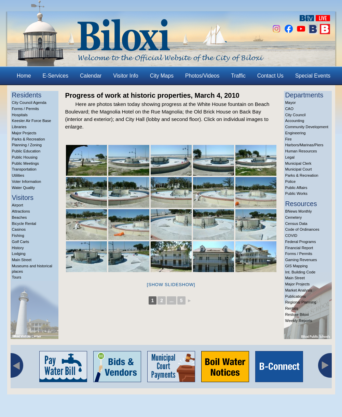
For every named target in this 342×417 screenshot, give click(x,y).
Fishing (18, 235)
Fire (288, 139)
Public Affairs (296, 188)
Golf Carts (20, 242)
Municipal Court (298, 169)
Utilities (18, 175)
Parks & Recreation (28, 139)
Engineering (295, 133)
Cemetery (293, 217)
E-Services (55, 76)
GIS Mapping (296, 266)
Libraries (19, 127)
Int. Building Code (300, 272)
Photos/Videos (202, 76)
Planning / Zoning (27, 145)
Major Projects (24, 133)
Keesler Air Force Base (31, 121)
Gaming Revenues (301, 260)
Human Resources (301, 151)
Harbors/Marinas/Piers (304, 145)
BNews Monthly (298, 211)
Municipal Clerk (298, 163)
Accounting (294, 121)
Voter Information (26, 181)
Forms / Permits (25, 109)
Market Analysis (298, 290)
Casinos (19, 229)
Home (24, 76)
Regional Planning (300, 302)
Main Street (22, 260)
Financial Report (299, 248)
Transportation (24, 169)
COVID (291, 235)
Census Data (296, 223)
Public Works (296, 193)
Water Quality (23, 188)
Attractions (21, 211)
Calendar (90, 76)
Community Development (306, 127)
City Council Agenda (29, 102)
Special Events (312, 76)
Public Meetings (25, 163)
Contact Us (270, 76)
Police (290, 181)
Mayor (290, 102)
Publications (295, 296)
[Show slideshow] (171, 284)
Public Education (26, 151)
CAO (289, 109)
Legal (290, 157)
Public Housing (25, 157)
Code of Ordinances (302, 229)
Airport (17, 205)
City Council (295, 115)
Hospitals (20, 115)
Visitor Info (125, 76)
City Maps (162, 76)
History (18, 248)
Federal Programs (300, 242)
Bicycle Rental (24, 223)
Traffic (238, 76)
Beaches (19, 217)
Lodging (19, 254)
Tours (17, 277)
